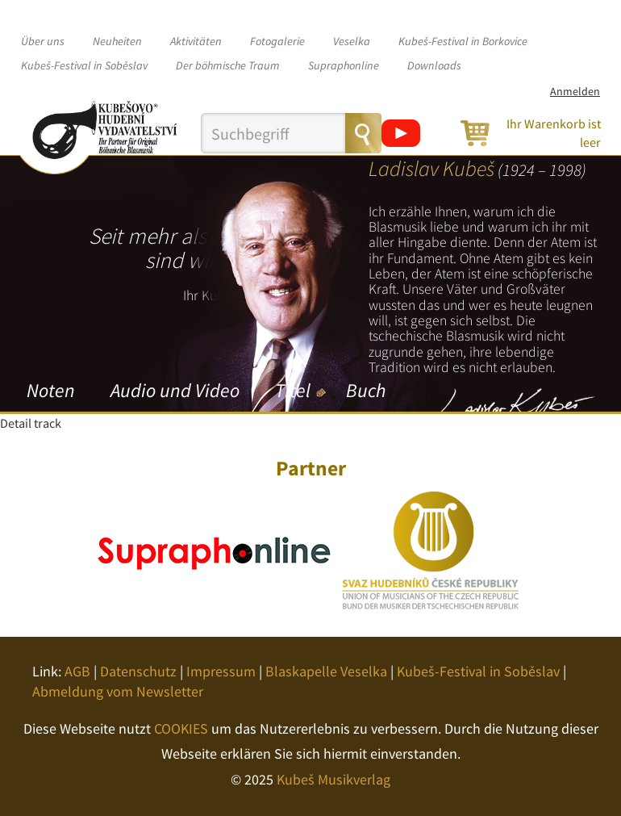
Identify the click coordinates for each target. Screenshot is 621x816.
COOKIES (181, 728)
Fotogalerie (277, 41)
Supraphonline (343, 65)
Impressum (221, 671)
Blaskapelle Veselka (326, 671)
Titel (292, 390)
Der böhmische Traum (228, 65)
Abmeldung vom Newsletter (117, 691)
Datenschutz (138, 671)
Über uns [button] (43, 41)
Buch (366, 390)
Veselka (351, 41)
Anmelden (575, 91)
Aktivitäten (196, 41)
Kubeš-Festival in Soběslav (84, 65)
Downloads (434, 65)
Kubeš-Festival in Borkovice (462, 41)
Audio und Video (175, 390)
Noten (51, 390)
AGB (77, 671)
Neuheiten (117, 41)
